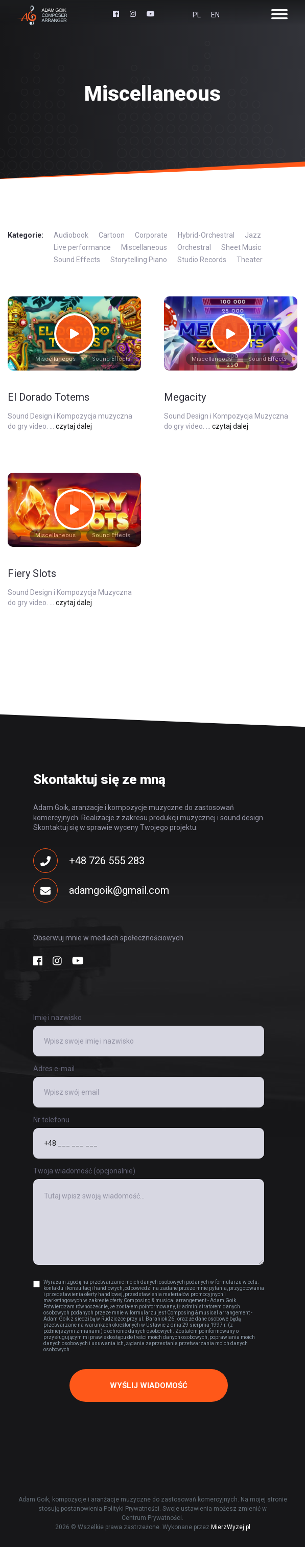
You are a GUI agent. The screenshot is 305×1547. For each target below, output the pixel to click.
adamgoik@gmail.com (101, 890)
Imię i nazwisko (57, 1017)
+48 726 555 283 (89, 860)
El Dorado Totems (48, 397)
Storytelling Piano (138, 260)
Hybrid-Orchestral (206, 235)
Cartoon (112, 235)
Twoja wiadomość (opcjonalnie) (84, 1171)
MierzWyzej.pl (230, 1527)
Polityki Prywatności (131, 1508)
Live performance (82, 247)
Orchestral (194, 247)
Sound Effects (77, 260)
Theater (250, 260)
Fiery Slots (32, 573)
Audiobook (71, 235)
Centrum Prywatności (152, 1517)
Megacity (185, 397)
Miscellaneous (144, 247)
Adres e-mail (54, 1069)
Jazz (253, 235)
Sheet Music (241, 247)
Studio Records (201, 260)
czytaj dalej (74, 426)
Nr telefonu (51, 1120)
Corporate (151, 235)
